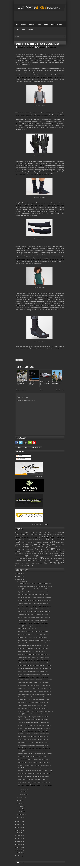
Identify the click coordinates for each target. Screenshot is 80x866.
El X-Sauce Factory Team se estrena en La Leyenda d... (35, 785)
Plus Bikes (57, 558)
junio (20, 803)
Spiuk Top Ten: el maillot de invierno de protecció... (33, 592)
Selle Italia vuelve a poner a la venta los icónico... (33, 705)
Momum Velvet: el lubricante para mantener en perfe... (34, 725)
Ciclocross (31, 24)
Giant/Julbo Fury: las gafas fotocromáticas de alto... (33, 631)
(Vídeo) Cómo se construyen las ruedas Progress (33, 751)
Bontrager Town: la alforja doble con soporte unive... (34, 594)
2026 (19, 574)
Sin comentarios (52, 47)
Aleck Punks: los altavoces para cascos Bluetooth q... (34, 748)
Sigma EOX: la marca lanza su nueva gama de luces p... (35, 688)
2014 (19, 847)
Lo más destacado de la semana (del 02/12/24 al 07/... (34, 739)
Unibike (28, 563)
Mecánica (30, 556)
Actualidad (23, 534)
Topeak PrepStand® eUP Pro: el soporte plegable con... (35, 583)
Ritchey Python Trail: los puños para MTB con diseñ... (34, 702)
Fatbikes (18, 551)
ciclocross (47, 542)
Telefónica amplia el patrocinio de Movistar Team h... (34, 657)
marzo (21, 812)
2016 (19, 841)
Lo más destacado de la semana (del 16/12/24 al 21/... (34, 645)
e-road (52, 547)
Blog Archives (36, 447)
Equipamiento (41, 47)
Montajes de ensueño (44, 556)
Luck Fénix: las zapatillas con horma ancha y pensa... (34, 609)
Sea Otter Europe (32, 560)
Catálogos (30, 29)
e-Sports (60, 547)
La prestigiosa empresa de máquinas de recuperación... (35, 665)
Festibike (28, 551)
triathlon (57, 560)
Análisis (46, 24)
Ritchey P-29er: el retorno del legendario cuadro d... (33, 742)
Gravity (56, 551)
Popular (19, 447)
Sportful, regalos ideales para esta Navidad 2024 (33, 717)
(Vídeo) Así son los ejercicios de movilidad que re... (33, 674)
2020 (19, 830)
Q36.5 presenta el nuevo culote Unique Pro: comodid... (34, 691)
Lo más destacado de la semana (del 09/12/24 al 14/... (34, 694)
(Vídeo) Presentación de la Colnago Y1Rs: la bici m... (34, 728)
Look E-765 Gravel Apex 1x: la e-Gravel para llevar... (34, 648)
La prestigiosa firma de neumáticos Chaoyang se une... (34, 685)
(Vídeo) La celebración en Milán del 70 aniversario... (34, 782)
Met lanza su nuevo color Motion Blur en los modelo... (34, 765)
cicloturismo (60, 542)
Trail (49, 560)
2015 (19, 844)
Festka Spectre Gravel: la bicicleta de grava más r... (33, 756)
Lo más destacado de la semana (47, 553)
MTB (17, 24)
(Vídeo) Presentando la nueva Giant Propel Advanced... (35, 597)
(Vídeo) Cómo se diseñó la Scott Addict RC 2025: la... (34, 776)
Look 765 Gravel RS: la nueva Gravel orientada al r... (34, 660)
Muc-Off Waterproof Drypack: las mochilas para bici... (34, 734)
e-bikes (24, 547)
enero (21, 817)
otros (37, 558)
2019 (19, 833)
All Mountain (45, 534)
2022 (19, 824)
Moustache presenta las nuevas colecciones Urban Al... (35, 586)
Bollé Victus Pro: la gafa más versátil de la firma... (33, 779)
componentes (44, 545)
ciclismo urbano (37, 542)
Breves (34, 537)
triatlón (17, 563)
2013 (19, 850)
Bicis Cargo (27, 537)
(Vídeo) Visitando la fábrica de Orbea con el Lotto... (33, 736)
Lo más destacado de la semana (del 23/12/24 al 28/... (34, 600)
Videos (23, 29)
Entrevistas (29, 549)
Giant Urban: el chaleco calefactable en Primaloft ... (33, 623)
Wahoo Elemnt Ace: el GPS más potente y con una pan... (35, 753)
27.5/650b (26, 532)
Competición (25, 544)
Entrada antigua (60, 390)
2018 (19, 836)
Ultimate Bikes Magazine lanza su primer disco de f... (34, 603)
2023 (19, 821)
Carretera (23, 24)
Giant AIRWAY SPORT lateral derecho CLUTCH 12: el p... (35, 770)
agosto (21, 797)
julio (20, 800)
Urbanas (59, 24)
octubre (21, 792)
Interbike (62, 551)
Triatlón (53, 24)
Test (42, 560)
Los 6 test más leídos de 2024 (27, 628)
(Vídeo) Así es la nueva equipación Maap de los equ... (34, 611)
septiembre (22, 795)
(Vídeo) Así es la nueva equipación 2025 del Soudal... (34, 682)
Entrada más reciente (21, 390)
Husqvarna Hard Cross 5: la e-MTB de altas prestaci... (34, 762)
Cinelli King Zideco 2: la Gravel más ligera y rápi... (33, 651)
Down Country (58, 544)
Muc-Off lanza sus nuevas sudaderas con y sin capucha (35, 680)
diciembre (22, 581)
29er (36, 532)
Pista (48, 558)
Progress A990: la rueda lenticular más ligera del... (33, 671)
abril (20, 809)
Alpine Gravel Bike (57, 534)
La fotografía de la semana (25, 553)
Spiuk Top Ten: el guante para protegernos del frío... (33, 614)
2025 (19, 576)
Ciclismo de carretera (53, 539)
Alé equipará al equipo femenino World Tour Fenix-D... (34, 640)
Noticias (18, 558)
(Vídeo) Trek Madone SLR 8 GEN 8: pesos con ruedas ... (35, 711)
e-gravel (34, 547)
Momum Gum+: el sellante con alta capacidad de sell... (34, 697)
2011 (19, 855)
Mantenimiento (19, 556)
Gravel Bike (44, 551)
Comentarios (21, 458)
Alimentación (33, 534)
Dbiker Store (38, 476)
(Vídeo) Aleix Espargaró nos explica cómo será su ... (34, 626)
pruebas (18, 560)
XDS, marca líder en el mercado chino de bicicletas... (34, 663)
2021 (19, 827)
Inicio (41, 390)
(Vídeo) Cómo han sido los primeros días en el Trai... (34, 714)
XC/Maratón (21, 565)
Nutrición (28, 558)
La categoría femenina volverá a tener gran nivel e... (34, 643)
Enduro (17, 549)
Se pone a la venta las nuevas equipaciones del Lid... (34, 654)
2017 (19, 838)
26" (16, 532)
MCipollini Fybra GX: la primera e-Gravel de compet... (34, 606)
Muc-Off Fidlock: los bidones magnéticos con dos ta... (34, 699)
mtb (56, 555)
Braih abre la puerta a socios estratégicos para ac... (33, 708)
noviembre (22, 789)
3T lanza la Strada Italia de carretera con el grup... (33, 677)
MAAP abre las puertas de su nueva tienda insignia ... (34, 768)
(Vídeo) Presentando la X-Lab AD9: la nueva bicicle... (34, 634)
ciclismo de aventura (34, 539)
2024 (19, 579)
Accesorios (60, 532)
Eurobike (58, 549)
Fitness (35, 551)
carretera (44, 536)
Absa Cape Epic (48, 532)
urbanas (39, 563)
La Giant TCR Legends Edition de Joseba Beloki (32, 637)
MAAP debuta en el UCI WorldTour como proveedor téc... (35, 668)
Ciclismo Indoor (26, 542)
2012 (19, 853)
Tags (26, 447)
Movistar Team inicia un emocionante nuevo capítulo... (34, 773)
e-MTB (43, 547)
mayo (20, 806)
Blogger (46, 524)
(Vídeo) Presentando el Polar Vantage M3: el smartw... (34, 759)
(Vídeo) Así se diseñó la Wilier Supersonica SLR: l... (33, 589)
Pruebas (39, 24)
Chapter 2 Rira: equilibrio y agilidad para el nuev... (33, 620)
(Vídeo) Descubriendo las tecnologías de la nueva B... (34, 617)
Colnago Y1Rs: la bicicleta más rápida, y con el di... (33, 731)
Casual (59, 537)
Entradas (19, 455)
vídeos (53, 563)
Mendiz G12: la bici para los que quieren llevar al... (33, 745)
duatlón (17, 547)
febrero (21, 814)
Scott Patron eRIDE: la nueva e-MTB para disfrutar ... (34, 722)
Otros (17, 29)
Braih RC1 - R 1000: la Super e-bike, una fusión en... (34, 719)
